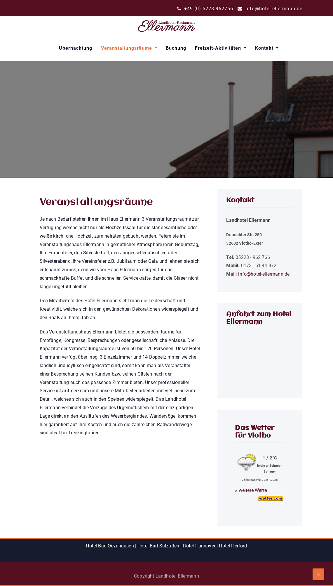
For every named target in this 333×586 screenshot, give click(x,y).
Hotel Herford (233, 546)
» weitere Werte (250, 490)
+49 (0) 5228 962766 (205, 8)
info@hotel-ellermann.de (270, 8)
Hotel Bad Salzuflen (158, 546)
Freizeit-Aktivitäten (219, 48)
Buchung (176, 48)
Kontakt (265, 48)
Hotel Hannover (199, 546)
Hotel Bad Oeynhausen (110, 546)
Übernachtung (75, 48)
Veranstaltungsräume (127, 48)
